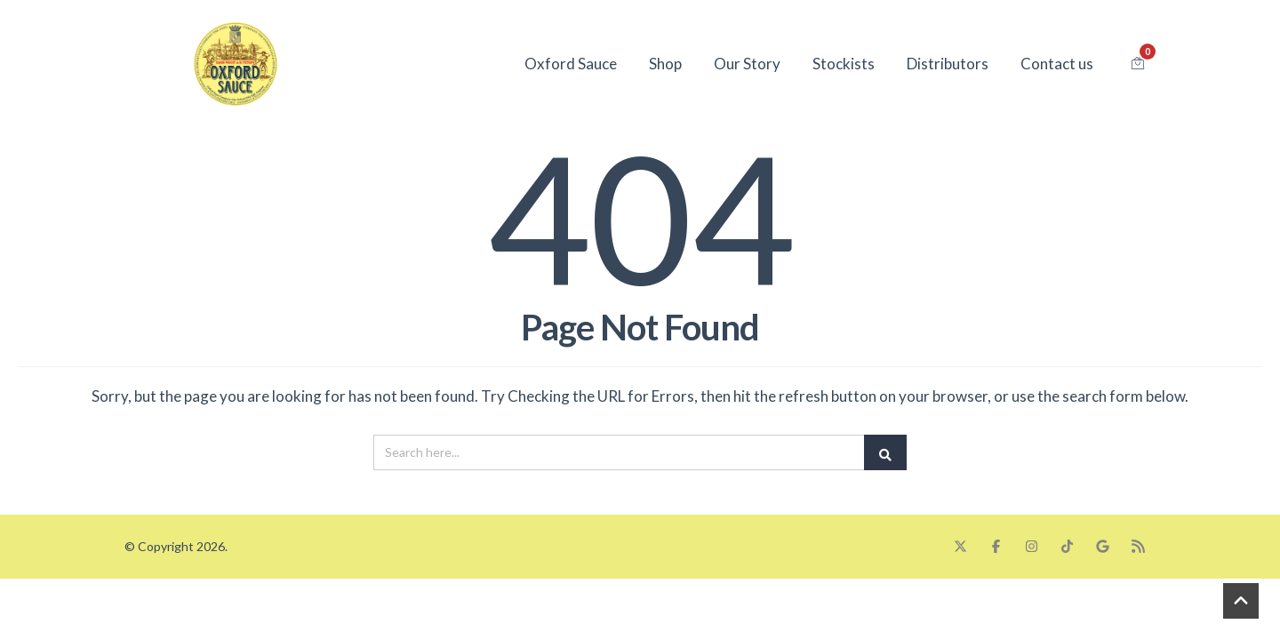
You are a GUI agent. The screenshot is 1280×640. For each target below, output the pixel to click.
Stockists (843, 63)
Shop (665, 63)
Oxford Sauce (570, 63)
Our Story (747, 63)
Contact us (1056, 63)
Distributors (947, 63)
